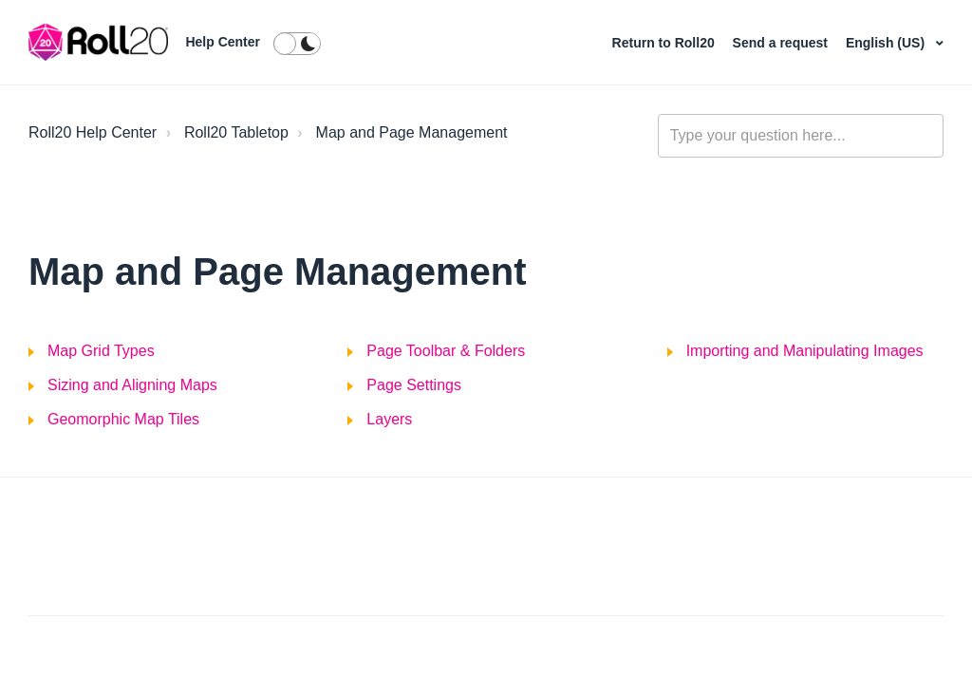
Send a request (782, 42)
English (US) (887, 42)
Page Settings (413, 385)
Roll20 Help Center (92, 132)
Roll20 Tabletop (236, 132)
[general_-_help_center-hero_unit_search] (801, 136)
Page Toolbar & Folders (445, 351)
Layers (389, 419)
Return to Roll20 (665, 42)
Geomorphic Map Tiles (123, 419)
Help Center (222, 41)
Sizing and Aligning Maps (132, 385)
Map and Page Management (412, 132)
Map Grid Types (101, 351)
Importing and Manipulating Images (805, 351)
